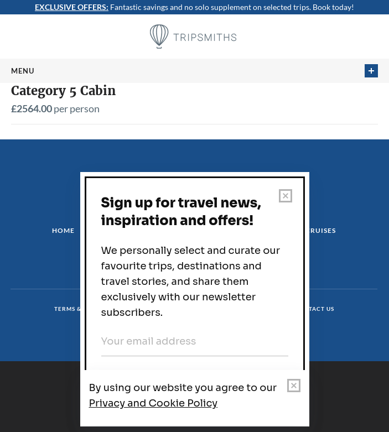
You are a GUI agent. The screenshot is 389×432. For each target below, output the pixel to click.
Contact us (314, 308)
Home (63, 230)
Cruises (320, 230)
